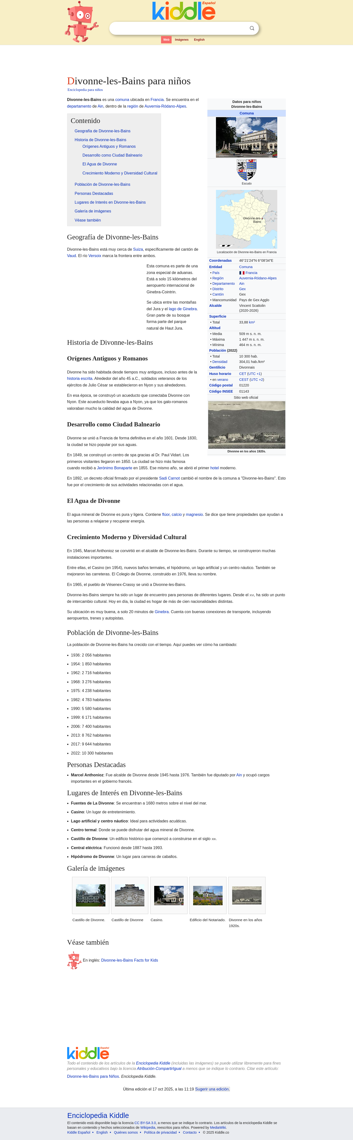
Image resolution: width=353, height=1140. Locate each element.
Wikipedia (147, 1127)
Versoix (94, 256)
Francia (251, 273)
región (132, 106)
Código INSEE (221, 391)
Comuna (247, 113)
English (199, 39)
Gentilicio (217, 367)
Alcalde (215, 306)
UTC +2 (257, 380)
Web (166, 39)
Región (218, 278)
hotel (214, 468)
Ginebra (162, 612)
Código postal (221, 385)
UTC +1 (254, 374)
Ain (241, 283)
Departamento (223, 283)
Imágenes (182, 39)
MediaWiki (218, 1127)
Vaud (71, 256)
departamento (79, 106)
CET (242, 374)
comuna (122, 100)
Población (217, 350)
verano (222, 380)
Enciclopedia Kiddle (153, 1063)
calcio (177, 514)
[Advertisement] (176, 58)
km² (252, 322)
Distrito (217, 289)
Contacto (190, 1132)
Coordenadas (220, 260)
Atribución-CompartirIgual (159, 1068)
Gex (242, 289)
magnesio (194, 514)
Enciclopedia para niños (85, 90)
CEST (244, 380)
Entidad (215, 267)
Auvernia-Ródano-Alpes (258, 278)
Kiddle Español (78, 1132)
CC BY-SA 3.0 (145, 1123)
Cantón (218, 294)
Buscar (252, 28)
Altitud (214, 328)
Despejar (242, 28)
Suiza (138, 249)
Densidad (219, 362)
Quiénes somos (126, 1132)
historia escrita (79, 378)
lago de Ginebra (183, 309)
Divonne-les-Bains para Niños (93, 1076)
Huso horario (220, 374)
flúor (165, 514)
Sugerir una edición (212, 1089)
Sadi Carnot (169, 478)
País (215, 273)
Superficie (217, 316)
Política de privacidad (160, 1132)
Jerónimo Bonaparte (114, 468)
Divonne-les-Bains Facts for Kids (129, 960)
